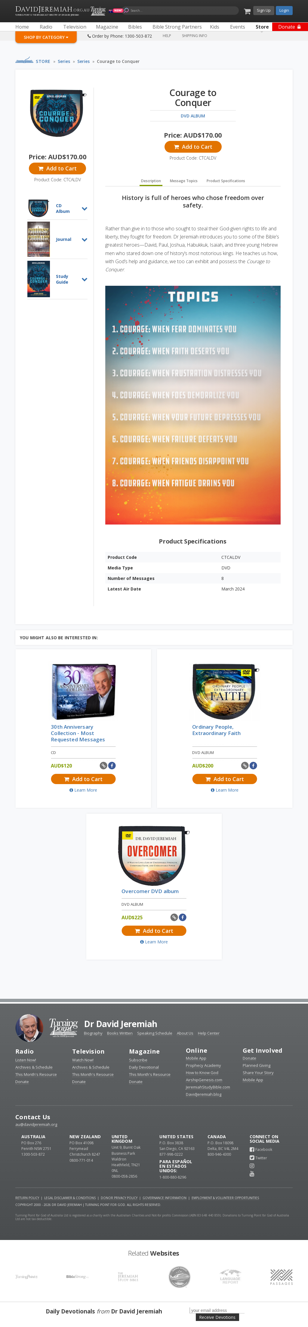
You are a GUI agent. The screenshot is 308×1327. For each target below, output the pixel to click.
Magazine (144, 1051)
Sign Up (264, 10)
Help (167, 35)
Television (88, 1051)
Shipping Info (194, 35)
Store (43, 61)
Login (284, 10)
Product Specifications (226, 180)
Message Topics (184, 180)
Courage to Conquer (118, 61)
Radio (24, 1051)
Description (151, 180)
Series (64, 61)
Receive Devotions (217, 1317)
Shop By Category (46, 37)
